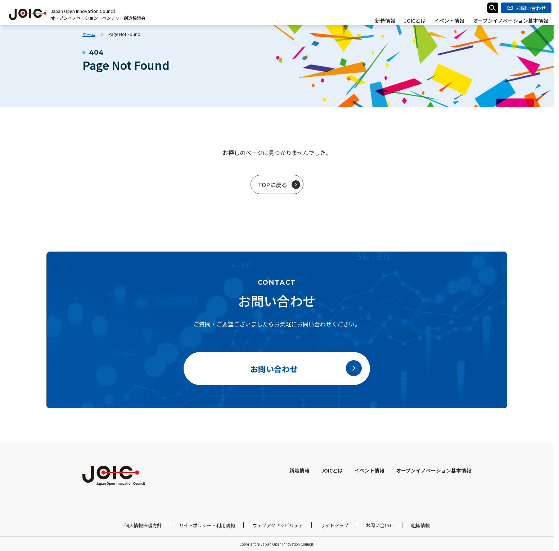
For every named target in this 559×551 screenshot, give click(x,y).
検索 (492, 8)
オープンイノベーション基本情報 (510, 20)
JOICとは (414, 20)
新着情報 (385, 20)
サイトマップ (334, 525)
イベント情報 (449, 20)
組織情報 (420, 525)
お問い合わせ (380, 525)
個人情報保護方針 (143, 525)
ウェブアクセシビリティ (277, 525)
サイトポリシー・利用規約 (207, 525)
